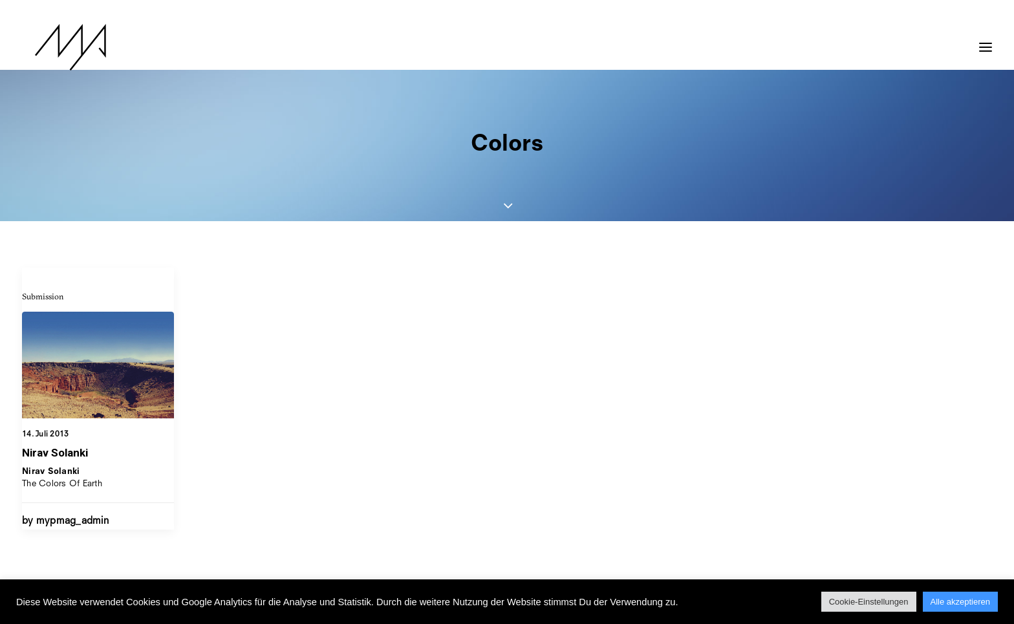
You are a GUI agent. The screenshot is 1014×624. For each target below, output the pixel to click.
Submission (43, 296)
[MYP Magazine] (57, 47)
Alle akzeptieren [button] (961, 602)
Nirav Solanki (55, 452)
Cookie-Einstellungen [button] (869, 602)
